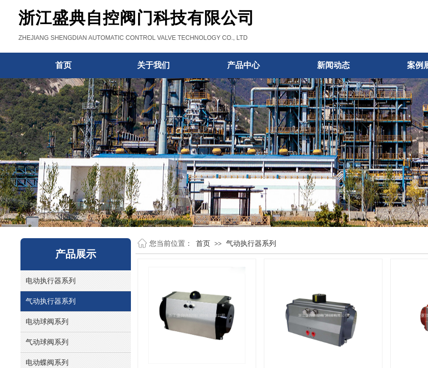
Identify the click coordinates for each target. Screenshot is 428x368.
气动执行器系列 (251, 243)
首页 (203, 243)
